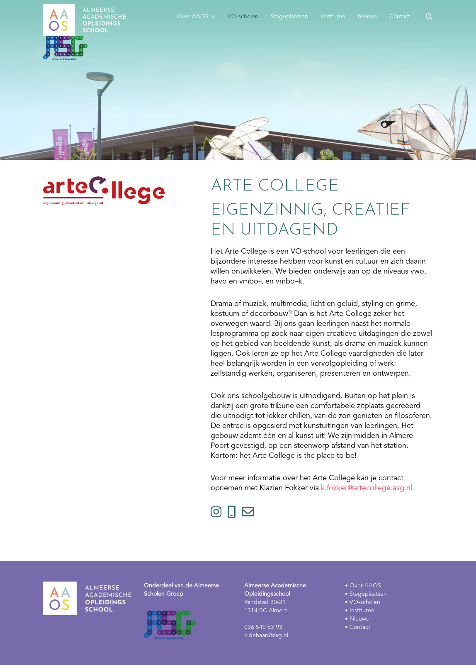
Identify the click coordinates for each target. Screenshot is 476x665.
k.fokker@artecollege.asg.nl (366, 488)
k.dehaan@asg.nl (266, 635)
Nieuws (367, 17)
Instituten (333, 17)
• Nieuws (357, 619)
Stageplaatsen (289, 17)
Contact (399, 17)
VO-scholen (243, 17)
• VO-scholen (362, 602)
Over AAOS (193, 17)
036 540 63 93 (263, 627)
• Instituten (359, 611)
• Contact (357, 627)
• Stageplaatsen (366, 594)
